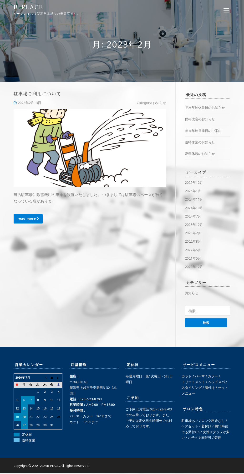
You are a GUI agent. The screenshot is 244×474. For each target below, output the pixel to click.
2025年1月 (193, 191)
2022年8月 (193, 241)
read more (28, 218)
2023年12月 (194, 225)
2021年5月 (193, 258)
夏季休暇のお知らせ (200, 153)
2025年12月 (194, 182)
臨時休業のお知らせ (200, 142)
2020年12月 (194, 267)
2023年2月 (193, 233)
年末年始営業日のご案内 (203, 130)
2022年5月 (193, 250)
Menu (226, 10)
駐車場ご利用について (37, 94)
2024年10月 (194, 208)
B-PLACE (28, 7)
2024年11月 (194, 199)
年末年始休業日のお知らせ (205, 107)
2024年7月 (193, 216)
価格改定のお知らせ (200, 119)
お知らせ (159, 103)
